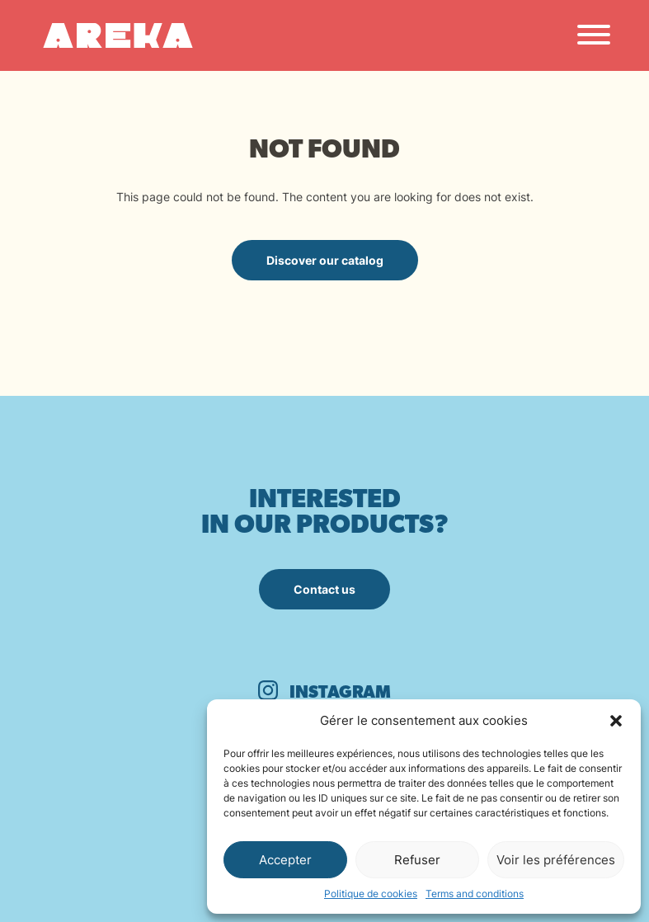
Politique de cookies (370, 893)
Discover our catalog (324, 260)
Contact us (324, 589)
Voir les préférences (555, 860)
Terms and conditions (475, 893)
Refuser (417, 860)
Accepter (285, 860)
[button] (616, 721)
